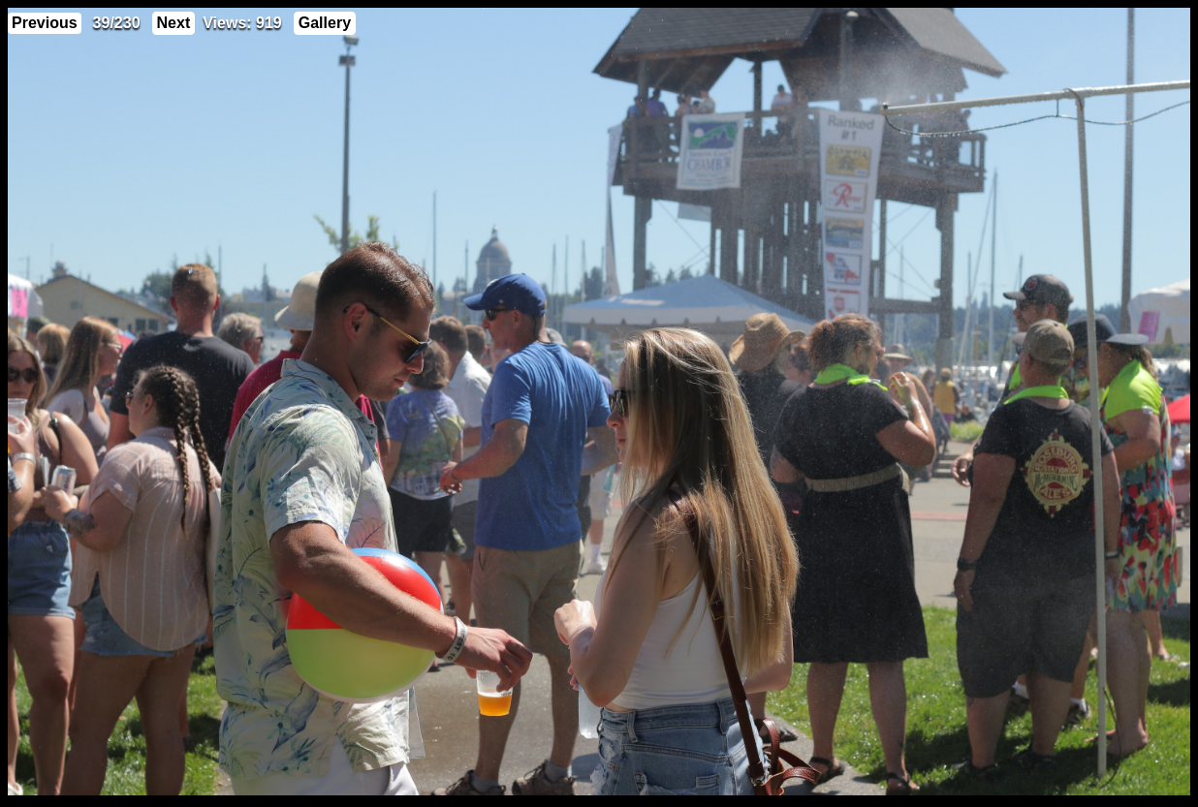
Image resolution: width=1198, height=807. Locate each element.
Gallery (325, 23)
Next (174, 23)
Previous (45, 23)
